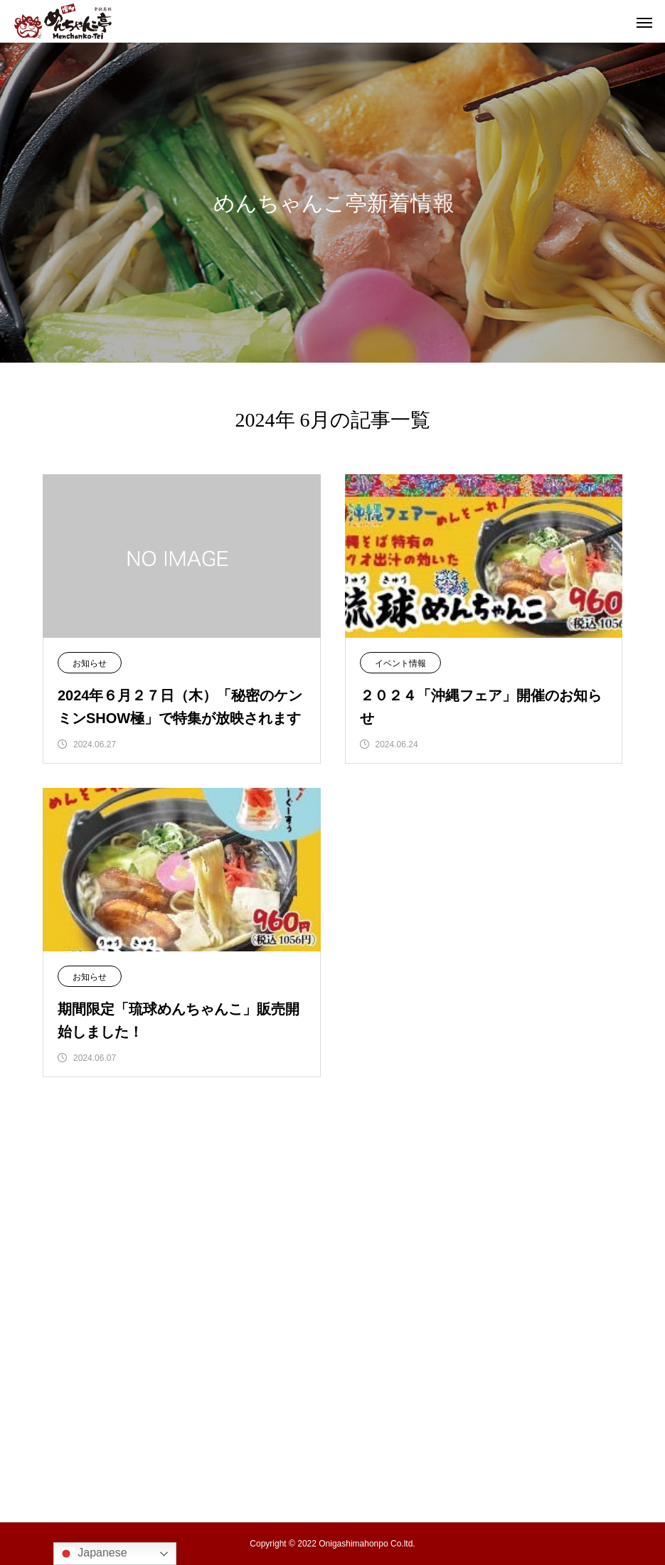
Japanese (92, 1553)
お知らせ (90, 663)
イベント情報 (400, 663)
